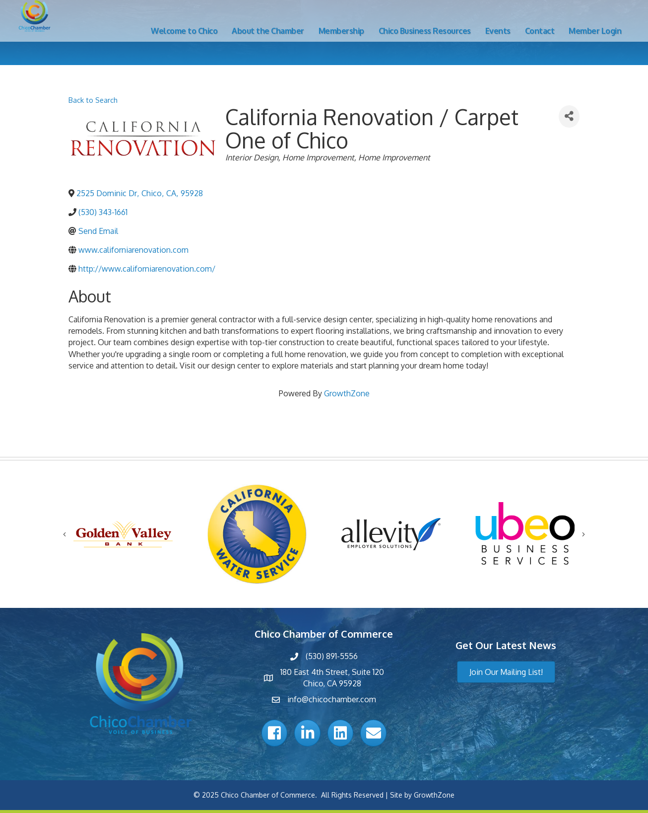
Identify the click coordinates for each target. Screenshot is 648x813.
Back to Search (93, 99)
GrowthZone (347, 393)
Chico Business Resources (425, 31)
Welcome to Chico (184, 31)
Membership (341, 31)
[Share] (569, 116)
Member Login (595, 31)
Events (498, 31)
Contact (540, 31)
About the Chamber (268, 31)
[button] (506, 672)
